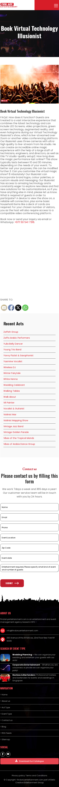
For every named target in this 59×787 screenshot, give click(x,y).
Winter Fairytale (12, 373)
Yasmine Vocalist (12, 361)
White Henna (10, 379)
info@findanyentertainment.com (22, 630)
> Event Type (6, 714)
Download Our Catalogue (29, 761)
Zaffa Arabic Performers (16, 337)
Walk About (9, 396)
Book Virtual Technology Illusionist (22, 111)
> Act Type (5, 707)
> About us (5, 701)
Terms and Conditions (36, 775)
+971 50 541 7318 (24, 222)
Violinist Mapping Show (15, 420)
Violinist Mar (9, 414)
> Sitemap (5, 739)
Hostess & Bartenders (23, 675)
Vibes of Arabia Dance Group (19, 444)
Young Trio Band (12, 349)
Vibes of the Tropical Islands (18, 438)
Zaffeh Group (10, 331)
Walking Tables (11, 390)
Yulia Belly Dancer (13, 343)
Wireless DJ (9, 367)
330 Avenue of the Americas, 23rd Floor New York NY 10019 (31, 639)
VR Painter (8, 402)
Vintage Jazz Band (13, 426)
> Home (3, 694)
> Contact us (6, 720)
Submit (12, 583)
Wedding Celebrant (14, 385)
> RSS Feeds (6, 733)
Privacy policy (18, 775)
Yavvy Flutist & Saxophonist (18, 355)
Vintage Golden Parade (16, 432)
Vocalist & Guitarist (13, 408)
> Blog (3, 726)
